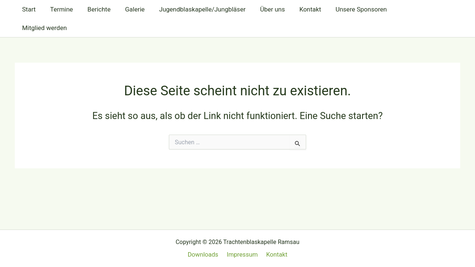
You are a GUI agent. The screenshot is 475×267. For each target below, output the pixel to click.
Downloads (204, 254)
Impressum (242, 254)
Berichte (94, 9)
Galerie (128, 9)
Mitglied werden (408, 9)
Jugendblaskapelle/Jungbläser (194, 9)
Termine (59, 9)
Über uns (262, 9)
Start (28, 9)
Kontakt (298, 9)
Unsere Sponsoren (347, 9)
